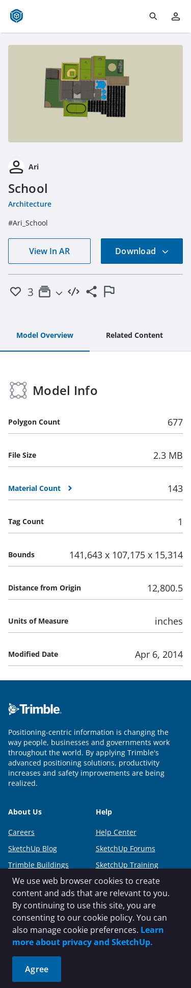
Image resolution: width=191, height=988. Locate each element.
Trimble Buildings (38, 865)
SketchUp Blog (32, 848)
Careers (21, 832)
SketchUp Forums (125, 848)
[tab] (45, 336)
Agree (36, 969)
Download (142, 251)
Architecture (29, 204)
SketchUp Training (127, 865)
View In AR (49, 251)
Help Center (116, 832)
